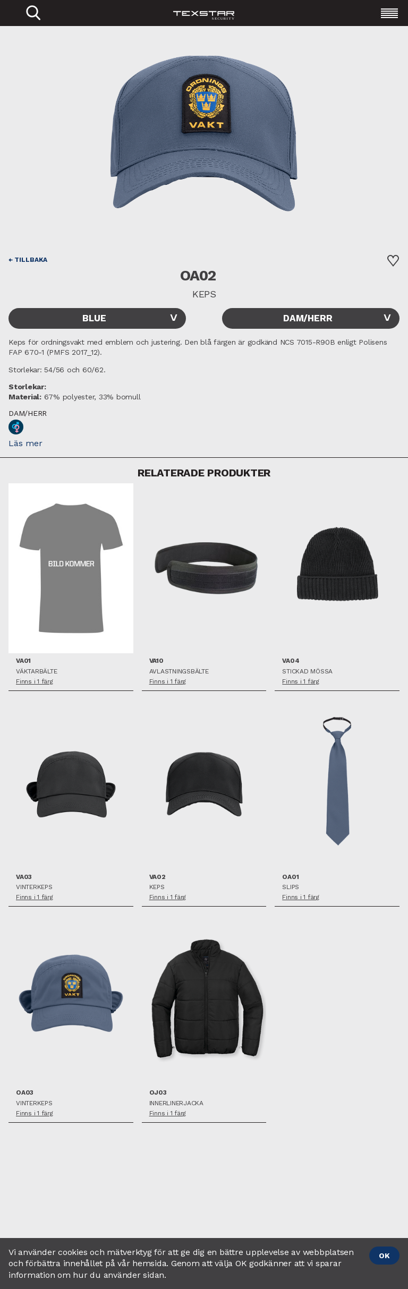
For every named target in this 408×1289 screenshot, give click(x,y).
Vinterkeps (34, 887)
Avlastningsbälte (179, 671)
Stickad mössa (307, 671)
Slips (290, 887)
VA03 (24, 877)
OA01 (290, 877)
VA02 (157, 877)
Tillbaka (30, 259)
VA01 (23, 661)
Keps (157, 887)
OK (384, 1255)
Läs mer (25, 443)
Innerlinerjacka (176, 1103)
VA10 (156, 661)
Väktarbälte (36, 671)
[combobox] (97, 318)
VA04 (290, 661)
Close (5, 27)
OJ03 (158, 1092)
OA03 (24, 1092)
